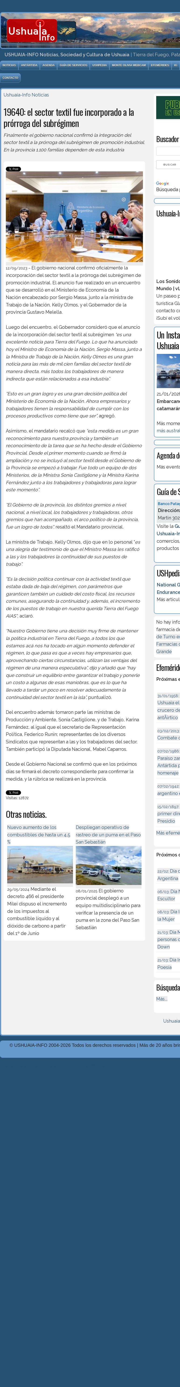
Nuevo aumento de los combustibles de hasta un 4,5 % (38, 835)
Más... (161, 999)
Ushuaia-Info (17, 95)
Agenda (48, 65)
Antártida (29, 65)
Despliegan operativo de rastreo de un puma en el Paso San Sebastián (108, 835)
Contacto (10, 78)
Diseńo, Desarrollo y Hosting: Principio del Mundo (53, 1066)
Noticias (9, 65)
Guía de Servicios (73, 65)
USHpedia (99, 65)
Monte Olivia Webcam (129, 65)
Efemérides (160, 65)
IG (175, 65)
